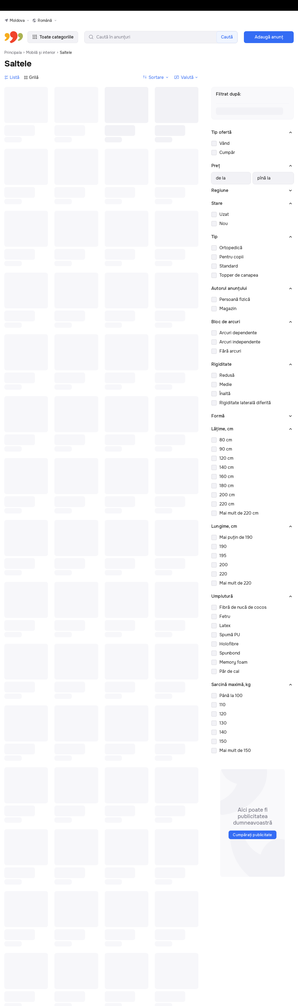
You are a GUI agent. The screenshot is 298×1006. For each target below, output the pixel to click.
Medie (225, 384)
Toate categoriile (52, 37)
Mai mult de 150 (235, 750)
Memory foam (233, 662)
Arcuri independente (239, 342)
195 (222, 555)
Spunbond (229, 653)
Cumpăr (227, 152)
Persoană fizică (234, 299)
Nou (223, 223)
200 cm (227, 495)
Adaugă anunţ (269, 37)
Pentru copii (231, 257)
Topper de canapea (238, 275)
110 (222, 705)
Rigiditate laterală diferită (245, 403)
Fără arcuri (230, 351)
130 (223, 723)
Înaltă (224, 393)
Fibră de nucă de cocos (243, 607)
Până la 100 (231, 695)
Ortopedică (230, 248)
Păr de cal (229, 671)
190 (223, 546)
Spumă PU (229, 635)
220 (223, 574)
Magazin (227, 308)
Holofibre (229, 644)
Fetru (224, 616)
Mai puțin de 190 (236, 537)
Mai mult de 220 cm (238, 513)
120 (222, 714)
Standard (228, 266)
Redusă (226, 375)
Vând (224, 143)
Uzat (224, 214)
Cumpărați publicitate (252, 834)
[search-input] (161, 37)
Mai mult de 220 (235, 583)
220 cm (226, 504)
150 (223, 741)
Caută (227, 37)
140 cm (226, 467)
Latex (224, 625)
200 (223, 565)
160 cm (226, 476)
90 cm (225, 449)
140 (223, 732)
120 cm (226, 458)
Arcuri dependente (238, 333)
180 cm (226, 485)
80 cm (225, 440)
